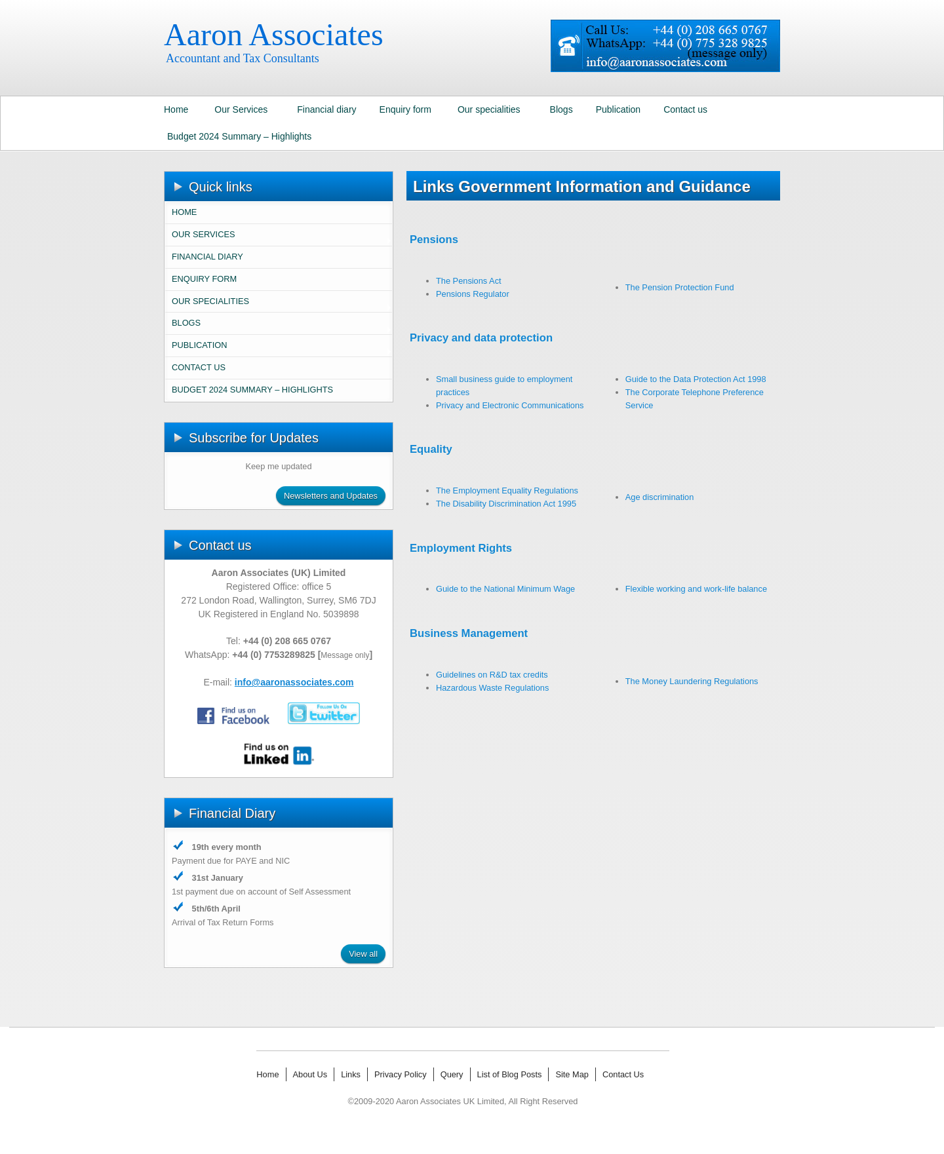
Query (452, 1074)
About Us (310, 1074)
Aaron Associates (274, 34)
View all (363, 954)
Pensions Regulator (472, 294)
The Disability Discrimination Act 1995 (506, 504)
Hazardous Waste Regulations (492, 688)
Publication (618, 109)
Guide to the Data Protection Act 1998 (695, 379)
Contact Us (623, 1074)
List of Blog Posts (509, 1074)
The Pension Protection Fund (679, 287)
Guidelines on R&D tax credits (492, 675)
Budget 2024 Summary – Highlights (239, 136)
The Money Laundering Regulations (691, 681)
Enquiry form (405, 109)
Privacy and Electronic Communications (509, 405)
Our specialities (489, 109)
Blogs (561, 109)
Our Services (240, 109)
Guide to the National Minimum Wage (505, 589)
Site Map (572, 1074)
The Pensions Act (469, 281)
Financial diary (326, 109)
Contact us (685, 109)
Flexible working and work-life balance (696, 589)
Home (176, 109)
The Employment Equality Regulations (507, 490)
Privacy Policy (400, 1074)
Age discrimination (659, 497)
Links (351, 1074)
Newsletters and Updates (331, 496)
